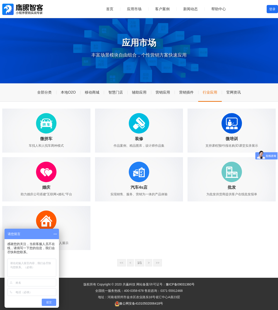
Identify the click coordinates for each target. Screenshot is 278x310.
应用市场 (134, 9)
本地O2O (68, 92)
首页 (109, 9)
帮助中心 (218, 9)
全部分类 (44, 92)
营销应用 (163, 92)
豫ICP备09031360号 (180, 284)
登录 (272, 9)
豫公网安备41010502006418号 (141, 303)
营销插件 (186, 92)
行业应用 (210, 92)
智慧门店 (115, 92)
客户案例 (162, 9)
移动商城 (92, 92)
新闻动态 (190, 9)
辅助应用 (139, 92)
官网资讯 (233, 92)
